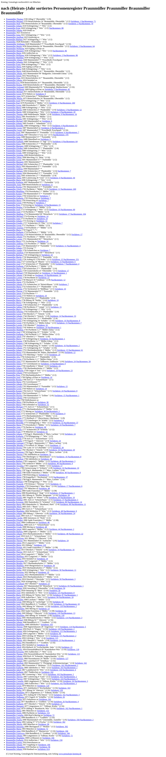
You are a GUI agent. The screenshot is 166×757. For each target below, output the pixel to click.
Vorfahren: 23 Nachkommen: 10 (67, 604)
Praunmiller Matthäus (15, 58)
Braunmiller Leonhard (15, 584)
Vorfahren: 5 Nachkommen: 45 (57, 89)
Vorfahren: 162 (81, 663)
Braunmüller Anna (14, 185)
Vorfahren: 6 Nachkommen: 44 (62, 178)
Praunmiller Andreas (14, 169)
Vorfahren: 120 (43, 686)
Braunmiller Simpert (14, 343)
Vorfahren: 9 (41, 94)
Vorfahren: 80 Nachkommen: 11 (73, 504)
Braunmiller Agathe (14, 250)
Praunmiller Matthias (15, 525)
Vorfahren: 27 (56, 704)
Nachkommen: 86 (59, 51)
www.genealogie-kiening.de (70, 754)
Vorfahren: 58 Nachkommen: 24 (62, 513)
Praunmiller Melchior (15, 234)
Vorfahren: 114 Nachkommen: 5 (73, 627)
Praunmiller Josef (13, 101)
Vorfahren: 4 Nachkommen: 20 (62, 112)
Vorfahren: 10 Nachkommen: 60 (62, 209)
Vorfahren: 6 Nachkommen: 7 (67, 132)
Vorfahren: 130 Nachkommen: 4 (63, 670)
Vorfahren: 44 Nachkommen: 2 (61, 529)
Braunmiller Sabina (14, 307)
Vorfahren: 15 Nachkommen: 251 (65, 259)
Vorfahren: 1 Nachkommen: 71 (83, 21)
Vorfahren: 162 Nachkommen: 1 (65, 665)
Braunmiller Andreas (15, 244)
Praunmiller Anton (14, 416)
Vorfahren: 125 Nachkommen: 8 (61, 593)
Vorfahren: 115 (52, 638)
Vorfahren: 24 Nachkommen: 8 (64, 391)
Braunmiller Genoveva (15, 733)
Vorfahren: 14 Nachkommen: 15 (48, 205)
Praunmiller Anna (13, 35)
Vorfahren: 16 (42, 325)
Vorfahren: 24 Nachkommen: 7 (62, 425)
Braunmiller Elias (13, 78)
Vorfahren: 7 (45, 196)
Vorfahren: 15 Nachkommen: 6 (62, 262)
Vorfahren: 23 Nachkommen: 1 (62, 640)
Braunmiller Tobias (14, 157)
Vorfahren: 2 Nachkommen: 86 (65, 55)
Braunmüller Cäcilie (14, 518)
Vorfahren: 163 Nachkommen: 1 (64, 668)
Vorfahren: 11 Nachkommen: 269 (62, 189)
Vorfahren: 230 (56, 740)
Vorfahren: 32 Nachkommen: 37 (65, 423)
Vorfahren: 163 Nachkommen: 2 (61, 674)
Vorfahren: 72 (48, 715)
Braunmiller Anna (13, 96)
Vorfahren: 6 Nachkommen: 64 (65, 141)
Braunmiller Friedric (14, 223)
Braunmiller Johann (14, 30)
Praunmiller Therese (14, 291)
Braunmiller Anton (14, 282)
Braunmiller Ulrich (14, 189)
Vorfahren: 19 (63, 541)
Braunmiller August (14, 629)
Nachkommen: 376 (60, 135)
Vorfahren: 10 (42, 219)
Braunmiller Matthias (15, 214)
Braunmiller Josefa (14, 713)
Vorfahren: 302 (59, 722)
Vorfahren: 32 (43, 405)
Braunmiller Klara (13, 144)
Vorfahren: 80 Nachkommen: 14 (69, 502)
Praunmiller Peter (13, 205)
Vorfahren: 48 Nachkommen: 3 (62, 461)
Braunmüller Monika (15, 445)
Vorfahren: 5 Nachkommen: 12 (69, 110)
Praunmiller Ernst (13, 28)
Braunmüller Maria (14, 507)
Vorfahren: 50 (49, 566)
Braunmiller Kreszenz (15, 452)
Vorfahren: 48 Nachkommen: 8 (68, 473)
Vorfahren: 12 (69, 352)
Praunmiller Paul (13, 103)
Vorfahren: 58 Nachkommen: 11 (63, 570)
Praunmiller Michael (14, 121)
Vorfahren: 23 (44, 584)
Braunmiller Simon (14, 196)
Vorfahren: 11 (47, 185)
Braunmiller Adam (14, 613)
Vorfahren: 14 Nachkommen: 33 (63, 316)
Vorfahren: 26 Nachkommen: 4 (66, 702)
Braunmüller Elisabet (15, 600)
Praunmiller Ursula (14, 153)
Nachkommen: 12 (58, 280)
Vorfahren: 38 (42, 402)
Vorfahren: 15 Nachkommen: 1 (66, 395)
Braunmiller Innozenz (15, 683)
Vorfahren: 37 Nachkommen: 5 (65, 500)
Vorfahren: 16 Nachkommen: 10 (66, 468)
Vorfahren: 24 (54, 355)
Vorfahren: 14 (42, 216)
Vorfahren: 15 (43, 278)
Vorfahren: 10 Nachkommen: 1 (48, 327)
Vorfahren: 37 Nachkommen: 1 (62, 493)
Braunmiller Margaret (15, 51)
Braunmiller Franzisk (15, 484)
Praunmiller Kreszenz (15, 502)
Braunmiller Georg (14, 94)
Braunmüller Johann (14, 60)
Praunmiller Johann (14, 26)
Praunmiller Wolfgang (15, 55)
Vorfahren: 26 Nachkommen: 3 (75, 681)
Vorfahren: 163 (47, 624)
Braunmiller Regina (14, 85)
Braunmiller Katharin (15, 135)
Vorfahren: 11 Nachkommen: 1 (54, 273)
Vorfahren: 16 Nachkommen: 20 (62, 450)
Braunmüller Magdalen (15, 747)
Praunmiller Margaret (15, 146)
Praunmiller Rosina (14, 119)
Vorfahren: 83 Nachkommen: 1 (70, 586)
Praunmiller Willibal (14, 500)
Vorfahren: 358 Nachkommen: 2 (80, 720)
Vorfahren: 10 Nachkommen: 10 (48, 275)
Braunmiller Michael (15, 21)
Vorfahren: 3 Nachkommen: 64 (82, 46)
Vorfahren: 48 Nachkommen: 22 (70, 534)
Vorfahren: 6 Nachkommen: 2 (53, 128)
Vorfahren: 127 (62, 658)
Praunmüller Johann (14, 73)
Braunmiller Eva (13, 83)
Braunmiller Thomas (14, 114)
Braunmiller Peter (13, 581)
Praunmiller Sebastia (14, 62)
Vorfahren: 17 (76, 234)
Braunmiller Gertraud (15, 443)
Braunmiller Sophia (14, 699)
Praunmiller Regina (14, 346)
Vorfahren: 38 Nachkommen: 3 (47, 411)
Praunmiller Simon (14, 76)
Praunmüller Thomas (15, 19)
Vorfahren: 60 (58, 602)
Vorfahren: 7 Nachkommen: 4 (67, 264)
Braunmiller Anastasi (15, 228)
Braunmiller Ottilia (14, 568)
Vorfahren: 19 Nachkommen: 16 (61, 550)
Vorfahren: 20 (64, 495)
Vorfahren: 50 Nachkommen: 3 (62, 579)
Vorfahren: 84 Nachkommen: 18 (60, 597)
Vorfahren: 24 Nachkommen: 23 (60, 370)
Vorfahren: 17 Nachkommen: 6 (69, 486)
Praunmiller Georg (14, 105)
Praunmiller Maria (13, 69)
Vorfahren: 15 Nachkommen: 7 (68, 323)
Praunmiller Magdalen (15, 191)
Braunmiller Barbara (14, 139)
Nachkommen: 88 (56, 28)
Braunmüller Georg (14, 128)
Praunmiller (11, 42)
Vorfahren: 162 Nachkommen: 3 (64, 683)
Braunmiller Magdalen (15, 486)
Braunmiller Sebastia (15, 312)
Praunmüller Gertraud (15, 87)
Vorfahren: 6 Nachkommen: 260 (62, 103)
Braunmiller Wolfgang (15, 48)
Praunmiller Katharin (15, 182)
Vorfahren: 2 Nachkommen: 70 (80, 24)
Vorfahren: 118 (40, 545)
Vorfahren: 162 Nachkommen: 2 (64, 677)
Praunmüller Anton (14, 418)
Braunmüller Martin (14, 98)
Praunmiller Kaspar (14, 194)
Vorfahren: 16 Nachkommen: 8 (67, 321)
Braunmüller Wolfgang (15, 44)
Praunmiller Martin (14, 112)
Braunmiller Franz (13, 450)
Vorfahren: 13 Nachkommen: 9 (53, 364)
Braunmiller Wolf (13, 24)
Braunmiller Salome (14, 289)
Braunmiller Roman (14, 547)
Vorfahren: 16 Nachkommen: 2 (67, 346)
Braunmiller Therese (14, 454)
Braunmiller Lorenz (14, 239)
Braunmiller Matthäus (15, 556)
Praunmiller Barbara (14, 39)
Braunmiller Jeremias (15, 155)
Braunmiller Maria (14, 53)
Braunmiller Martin (14, 46)
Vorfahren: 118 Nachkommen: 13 (61, 613)
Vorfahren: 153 (43, 711)
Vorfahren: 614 (43, 749)
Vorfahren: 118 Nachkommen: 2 (64, 606)
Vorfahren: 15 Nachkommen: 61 (70, 350)
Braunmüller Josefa (14, 720)
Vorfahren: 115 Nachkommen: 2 (63, 636)
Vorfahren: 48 (44, 488)
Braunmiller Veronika (15, 466)
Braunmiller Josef (13, 212)
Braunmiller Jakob (14, 336)
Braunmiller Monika (14, 563)
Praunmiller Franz (13, 64)
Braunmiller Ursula (14, 259)
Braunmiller (11, 33)
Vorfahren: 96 (55, 634)
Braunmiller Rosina (14, 355)
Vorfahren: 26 (59, 697)
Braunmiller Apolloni (15, 37)
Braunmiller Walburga (15, 697)
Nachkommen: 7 (64, 171)
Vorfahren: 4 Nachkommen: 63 (64, 126)
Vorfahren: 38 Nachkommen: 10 (62, 497)
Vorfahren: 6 (47, 121)
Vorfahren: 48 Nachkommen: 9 (60, 463)
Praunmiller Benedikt (15, 126)
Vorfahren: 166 (62, 731)
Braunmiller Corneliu (15, 681)
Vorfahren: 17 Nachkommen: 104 (72, 214)
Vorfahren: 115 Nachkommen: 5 (64, 631)
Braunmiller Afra (13, 357)
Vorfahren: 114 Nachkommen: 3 (69, 618)
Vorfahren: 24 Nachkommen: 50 (78, 361)
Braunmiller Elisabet (14, 148)
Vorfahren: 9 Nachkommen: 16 (64, 114)
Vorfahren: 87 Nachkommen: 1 (65, 595)
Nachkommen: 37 (60, 477)
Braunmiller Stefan (14, 570)
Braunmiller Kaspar (14, 305)
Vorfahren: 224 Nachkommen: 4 (64, 679)
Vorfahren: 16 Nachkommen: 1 (52, 339)
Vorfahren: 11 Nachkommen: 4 (67, 246)
